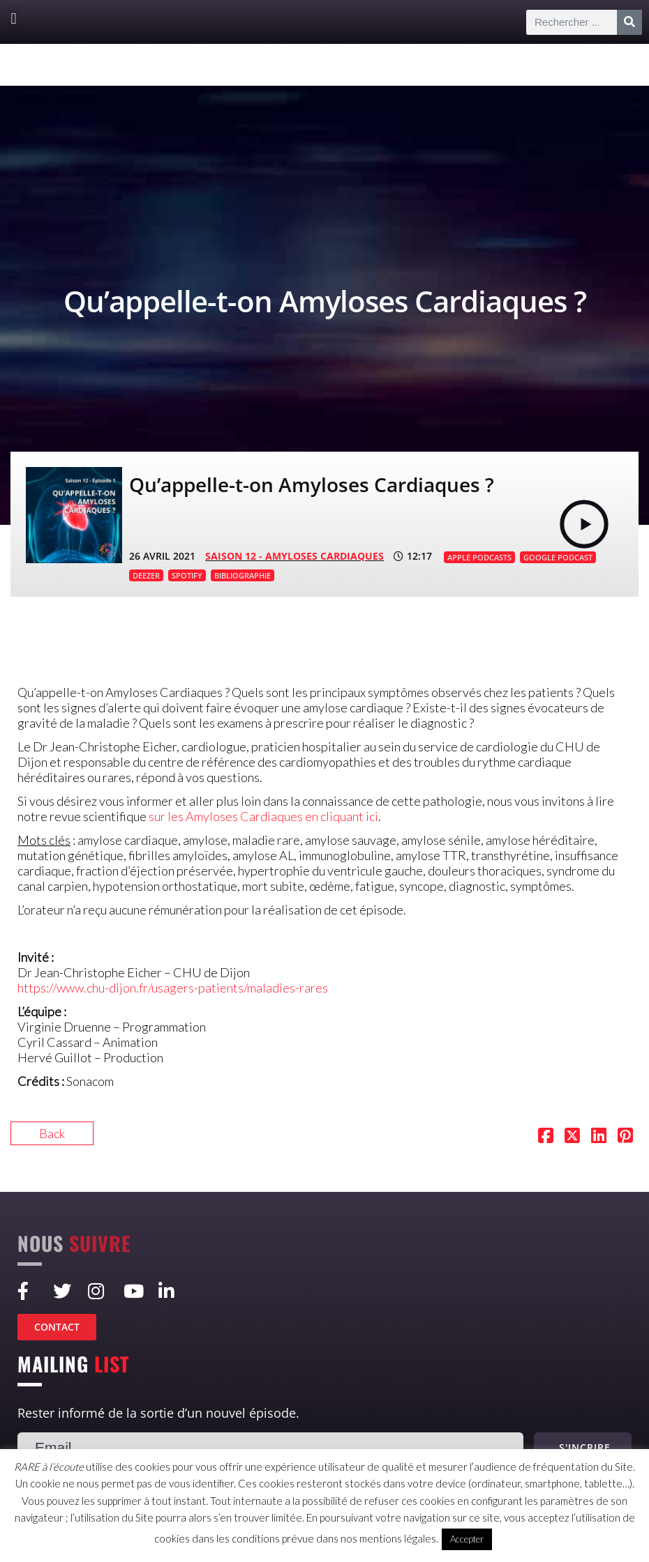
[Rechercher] (629, 22)
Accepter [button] (467, 1539)
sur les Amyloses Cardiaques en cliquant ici (263, 816)
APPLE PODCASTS (479, 557)
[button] (13, 18)
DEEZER (146, 575)
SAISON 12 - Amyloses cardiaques (294, 555)
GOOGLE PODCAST (557, 557)
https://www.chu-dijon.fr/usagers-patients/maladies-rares (172, 987)
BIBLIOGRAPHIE (242, 575)
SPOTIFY (187, 575)
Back (52, 1133)
